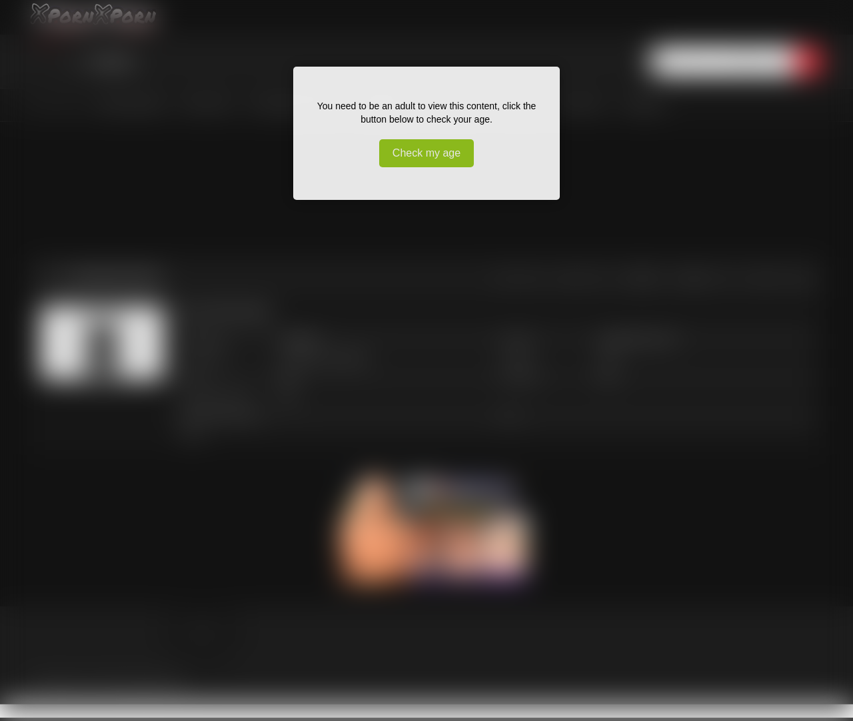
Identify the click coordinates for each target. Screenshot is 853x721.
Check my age (426, 153)
